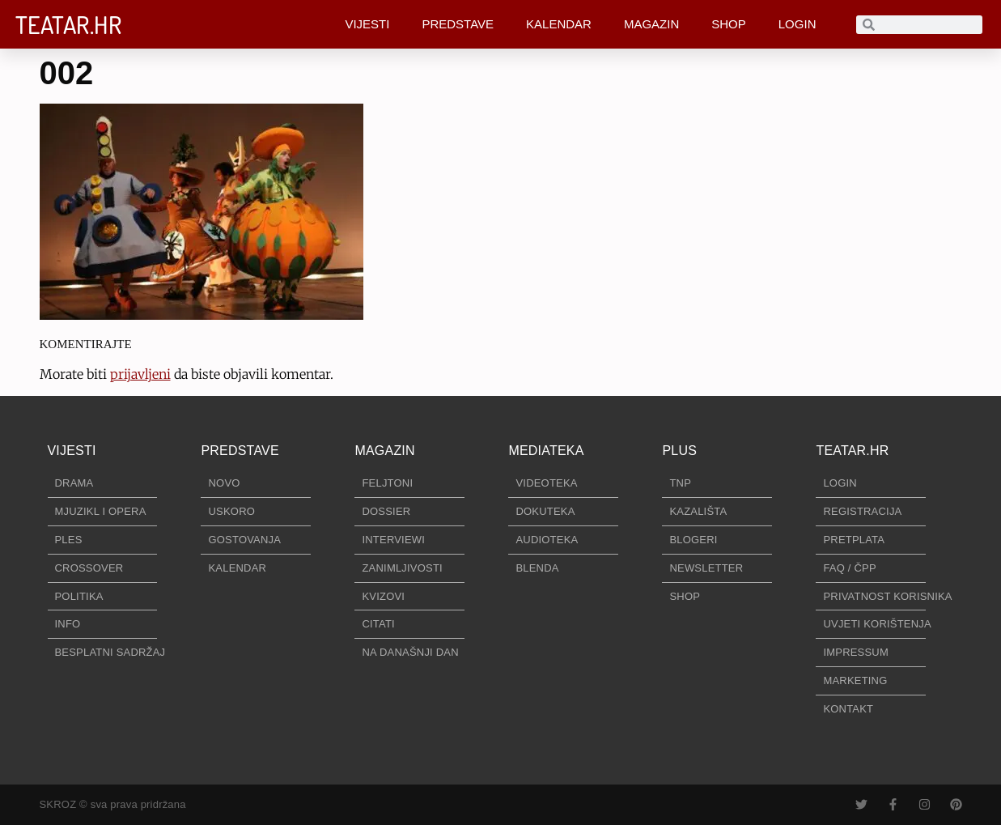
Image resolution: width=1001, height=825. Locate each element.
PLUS (679, 450)
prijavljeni (140, 374)
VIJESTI (367, 24)
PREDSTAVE (458, 24)
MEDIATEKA (545, 450)
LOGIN (797, 24)
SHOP (728, 24)
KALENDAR (559, 24)
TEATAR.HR (68, 24)
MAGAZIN (651, 24)
